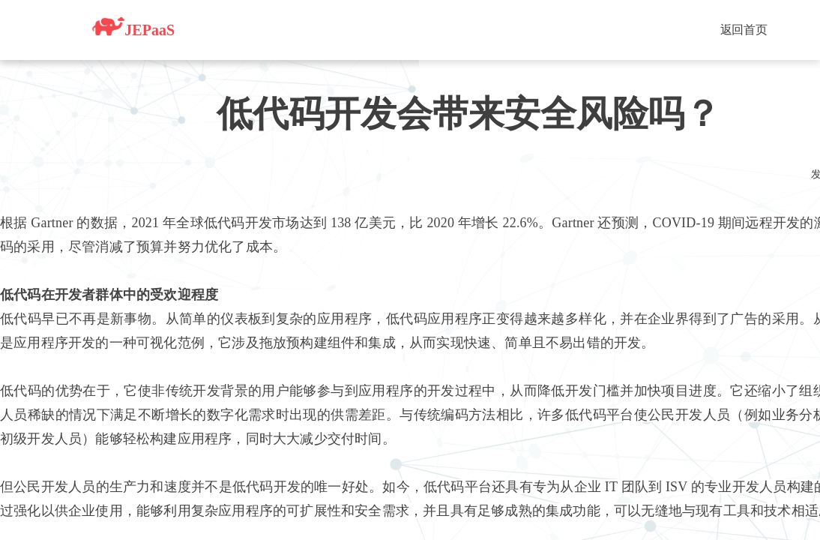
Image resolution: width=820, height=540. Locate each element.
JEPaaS (133, 26)
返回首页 (744, 29)
